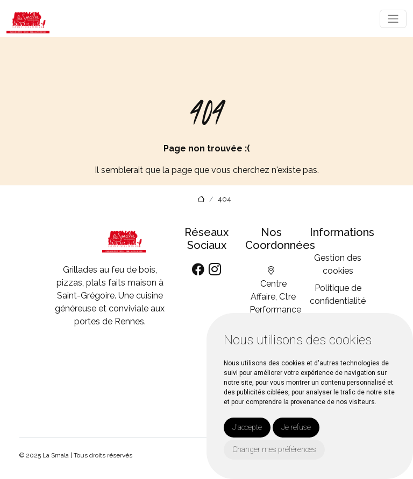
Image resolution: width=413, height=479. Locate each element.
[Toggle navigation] (393, 19)
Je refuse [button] (296, 427)
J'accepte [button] (247, 427)
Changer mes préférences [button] (274, 449)
